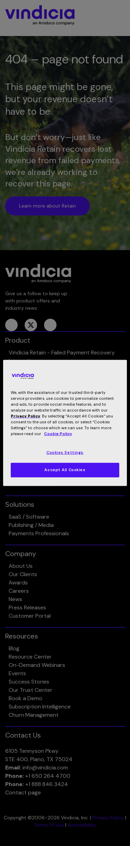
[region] (65, 423)
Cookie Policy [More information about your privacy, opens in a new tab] (58, 434)
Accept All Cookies (64, 470)
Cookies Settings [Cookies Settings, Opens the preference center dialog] (65, 452)
